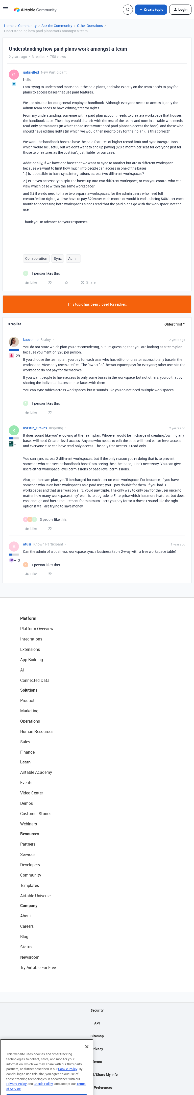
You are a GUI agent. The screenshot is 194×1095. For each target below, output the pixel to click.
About (25, 916)
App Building (31, 659)
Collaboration (36, 258)
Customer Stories (35, 813)
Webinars (28, 824)
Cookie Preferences (97, 1087)
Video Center (31, 793)
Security (97, 1010)
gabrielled (31, 72)
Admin (73, 258)
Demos (26, 803)
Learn (25, 762)
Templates (29, 885)
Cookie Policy (67, 1079)
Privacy (97, 1048)
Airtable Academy (36, 772)
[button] (6, 10)
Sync (58, 258)
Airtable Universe (35, 895)
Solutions (28, 690)
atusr (27, 544)
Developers (30, 864)
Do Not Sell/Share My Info (97, 1074)
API (97, 1023)
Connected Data (35, 680)
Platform (28, 618)
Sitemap (97, 1036)
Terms (97, 1061)
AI (22, 670)
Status (26, 947)
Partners (27, 844)
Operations (30, 721)
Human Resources (36, 731)
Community (27, 25)
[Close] (86, 1056)
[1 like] (41, 273)
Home (8, 25)
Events (26, 782)
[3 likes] (44, 519)
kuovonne (30, 339)
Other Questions (90, 25)
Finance (27, 752)
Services (27, 854)
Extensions (30, 649)
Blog (24, 936)
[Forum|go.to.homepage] (35, 10)
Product (27, 700)
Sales (25, 742)
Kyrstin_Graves (35, 428)
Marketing (29, 711)
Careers (27, 926)
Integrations (31, 639)
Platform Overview (36, 628)
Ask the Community (56, 25)
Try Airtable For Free (38, 967)
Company (28, 905)
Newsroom (29, 957)
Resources (29, 833)
